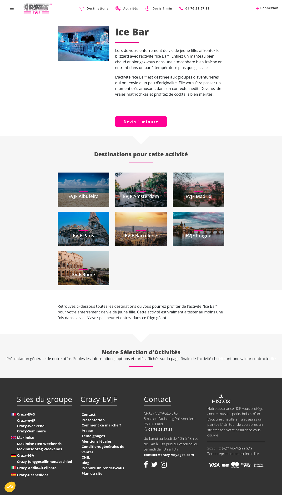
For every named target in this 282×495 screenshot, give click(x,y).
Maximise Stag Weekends (39, 448)
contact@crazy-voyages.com (169, 454)
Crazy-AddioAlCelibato (36, 467)
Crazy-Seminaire (31, 431)
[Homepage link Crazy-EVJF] (37, 8)
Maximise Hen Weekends (39, 443)
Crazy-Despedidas (32, 474)
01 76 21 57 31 (158, 429)
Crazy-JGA (25, 455)
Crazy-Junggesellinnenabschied (44, 461)
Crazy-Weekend (31, 425)
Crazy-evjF (26, 420)
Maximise (25, 437)
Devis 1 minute (141, 121)
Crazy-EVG (26, 414)
